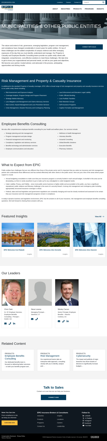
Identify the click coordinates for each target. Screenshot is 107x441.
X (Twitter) (87, 418)
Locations (60, 2)
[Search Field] (93, 2)
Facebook (87, 423)
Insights (59, 416)
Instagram (87, 420)
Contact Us (77, 2)
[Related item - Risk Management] (54, 360)
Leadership (60, 426)
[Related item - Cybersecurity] (89, 360)
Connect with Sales (89, 47)
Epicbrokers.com (8, 2)
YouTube (87, 425)
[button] (55, 9)
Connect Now (53, 403)
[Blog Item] (18, 240)
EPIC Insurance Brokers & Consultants (52, 413)
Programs (40, 423)
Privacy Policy (21, 436)
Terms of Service (6, 437)
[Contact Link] (5, 323)
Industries (40, 416)
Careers (68, 2)
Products (40, 419)
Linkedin (86, 416)
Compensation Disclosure (9, 436)
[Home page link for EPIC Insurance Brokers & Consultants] (7, 8)
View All (98, 216)
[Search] (103, 2)
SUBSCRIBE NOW (9, 422)
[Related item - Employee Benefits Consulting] (18, 360)
